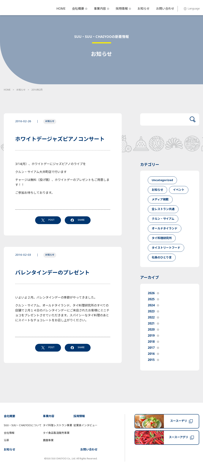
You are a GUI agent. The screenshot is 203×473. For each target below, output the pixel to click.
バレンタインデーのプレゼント (52, 273)
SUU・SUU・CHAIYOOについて (23, 425)
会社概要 (79, 8)
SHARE (78, 220)
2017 (153, 348)
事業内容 (101, 8)
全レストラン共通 (163, 209)
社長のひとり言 (162, 257)
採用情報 (123, 8)
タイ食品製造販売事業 (56, 433)
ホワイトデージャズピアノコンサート (60, 139)
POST (48, 220)
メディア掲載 (160, 199)
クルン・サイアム (163, 219)
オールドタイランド (164, 228)
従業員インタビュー (85, 425)
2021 (153, 323)
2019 (153, 335)
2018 (153, 341)
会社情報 (9, 433)
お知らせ (143, 8)
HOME (61, 8)
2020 (153, 329)
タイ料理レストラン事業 (57, 425)
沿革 (6, 440)
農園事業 (48, 440)
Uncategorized (162, 180)
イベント (178, 190)
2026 (153, 293)
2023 (153, 311)
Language (192, 9)
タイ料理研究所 (162, 238)
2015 (153, 360)
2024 (153, 305)
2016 (153, 354)
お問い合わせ (165, 8)
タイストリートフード (166, 248)
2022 (153, 317)
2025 (153, 299)
